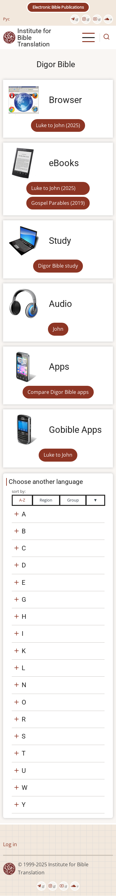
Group (73, 500)
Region (46, 500)
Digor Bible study (58, 265)
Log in (10, 844)
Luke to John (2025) (58, 125)
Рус (6, 19)
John (58, 328)
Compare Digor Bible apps (58, 392)
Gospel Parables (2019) (58, 203)
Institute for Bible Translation (34, 37)
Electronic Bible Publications (58, 7)
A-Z (22, 500)
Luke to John (58, 454)
